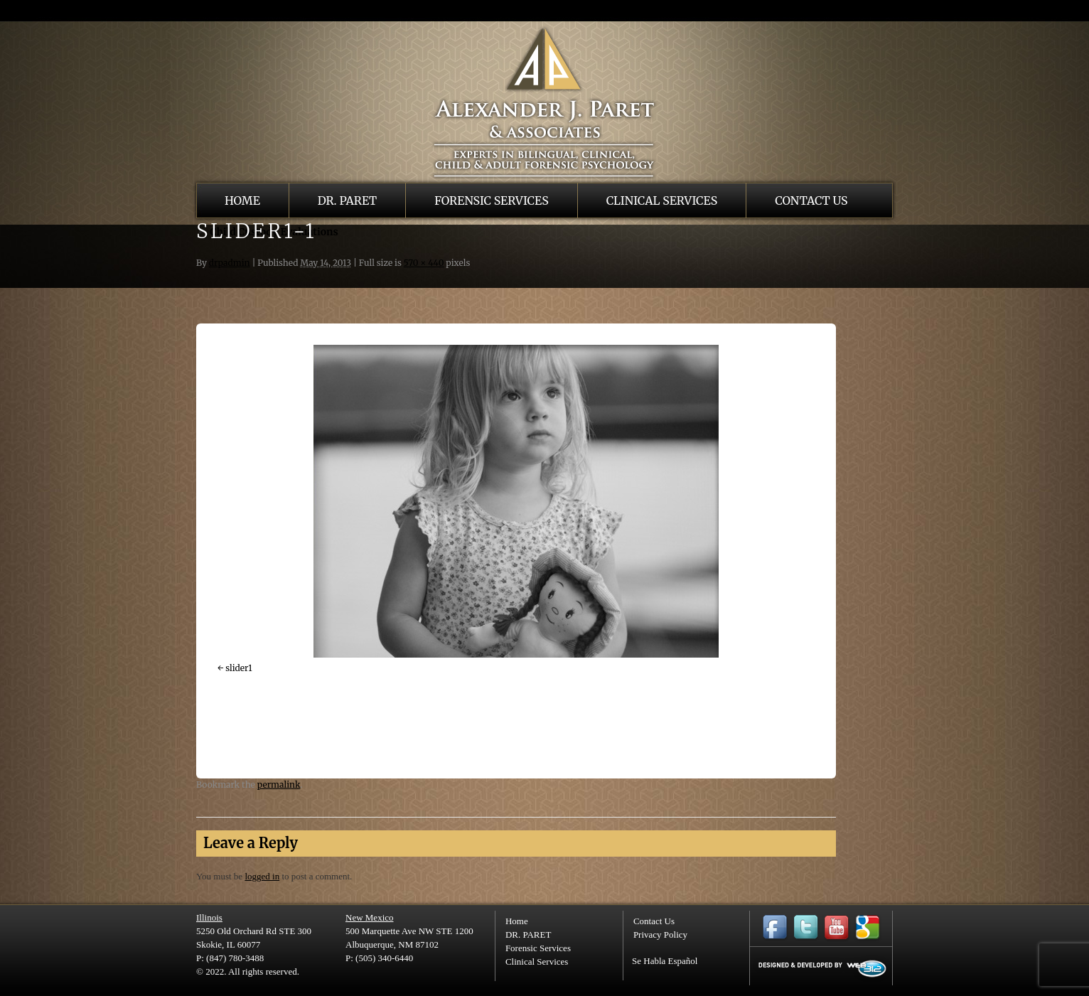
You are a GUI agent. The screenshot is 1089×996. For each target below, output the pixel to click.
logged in (262, 876)
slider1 (238, 668)
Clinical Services (662, 200)
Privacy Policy (660, 934)
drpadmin (229, 262)
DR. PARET (347, 200)
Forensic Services (491, 200)
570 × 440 (424, 262)
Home (242, 200)
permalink (279, 784)
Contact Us (811, 200)
